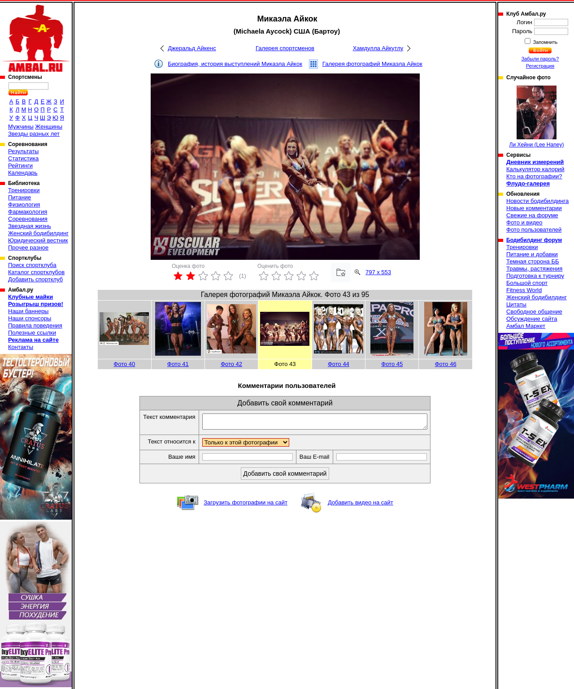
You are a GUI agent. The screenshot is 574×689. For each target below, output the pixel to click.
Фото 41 (178, 364)
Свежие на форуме (532, 215)
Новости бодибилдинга (537, 201)
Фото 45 (392, 364)
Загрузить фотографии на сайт (245, 505)
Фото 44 (338, 364)
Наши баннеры (28, 311)
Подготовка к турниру (535, 275)
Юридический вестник (38, 240)
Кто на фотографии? (534, 176)
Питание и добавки (532, 254)
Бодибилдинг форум (534, 240)
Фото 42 (231, 364)
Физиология (24, 204)
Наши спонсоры (29, 318)
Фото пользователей (533, 229)
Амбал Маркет (525, 326)
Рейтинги (20, 165)
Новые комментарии (534, 208)
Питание (19, 197)
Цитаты (516, 304)
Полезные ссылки (32, 332)
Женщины (48, 126)
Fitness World (524, 290)
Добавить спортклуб (35, 279)
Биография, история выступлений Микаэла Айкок (235, 63)
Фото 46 (446, 364)
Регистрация (540, 66)
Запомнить (545, 42)
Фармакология (27, 211)
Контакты (20, 347)
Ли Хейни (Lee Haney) (536, 117)
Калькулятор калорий (535, 169)
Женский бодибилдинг (38, 233)
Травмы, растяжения (534, 268)
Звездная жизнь (29, 226)
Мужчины (21, 126)
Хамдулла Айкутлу (378, 48)
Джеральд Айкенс (192, 48)
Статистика (23, 158)
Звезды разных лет (34, 133)
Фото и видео (524, 222)
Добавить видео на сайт (360, 505)
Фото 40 (124, 364)
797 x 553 (378, 272)
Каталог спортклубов (36, 272)
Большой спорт (527, 283)
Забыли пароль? (540, 58)
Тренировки (23, 190)
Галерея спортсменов (285, 48)
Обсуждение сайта (531, 318)
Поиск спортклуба (32, 265)
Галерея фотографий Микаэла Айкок (372, 63)
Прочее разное (28, 247)
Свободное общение (534, 311)
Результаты (23, 151)
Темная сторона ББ (532, 261)
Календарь (23, 172)
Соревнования (28, 218)
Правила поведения (35, 325)
